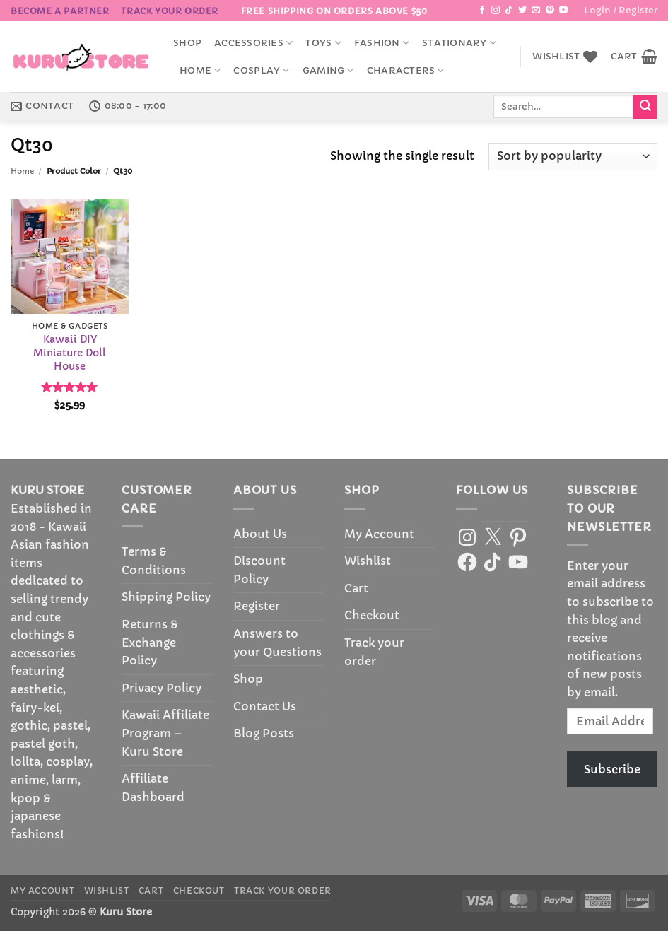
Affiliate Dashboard (153, 787)
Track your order (169, 11)
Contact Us (264, 706)
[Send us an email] (536, 11)
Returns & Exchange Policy (150, 642)
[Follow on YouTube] (563, 11)
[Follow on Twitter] (522, 11)
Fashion (381, 42)
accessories (253, 42)
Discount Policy (259, 570)
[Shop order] (572, 156)
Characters (406, 70)
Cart (356, 588)
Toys (323, 42)
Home (200, 70)
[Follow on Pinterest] (550, 11)
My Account (379, 534)
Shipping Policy (166, 597)
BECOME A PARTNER (60, 11)
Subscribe (612, 769)
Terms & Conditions (154, 560)
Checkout (371, 615)
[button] (620, 10)
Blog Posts (263, 733)
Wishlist (367, 561)
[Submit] (645, 107)
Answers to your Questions (277, 642)
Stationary (459, 42)
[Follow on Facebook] (482, 11)
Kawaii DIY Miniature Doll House (69, 352)
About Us (260, 534)
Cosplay (261, 70)
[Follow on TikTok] (509, 11)
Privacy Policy (161, 688)
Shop (187, 43)
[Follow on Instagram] (495, 11)
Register (256, 606)
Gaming (328, 70)
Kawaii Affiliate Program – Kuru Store (165, 733)
